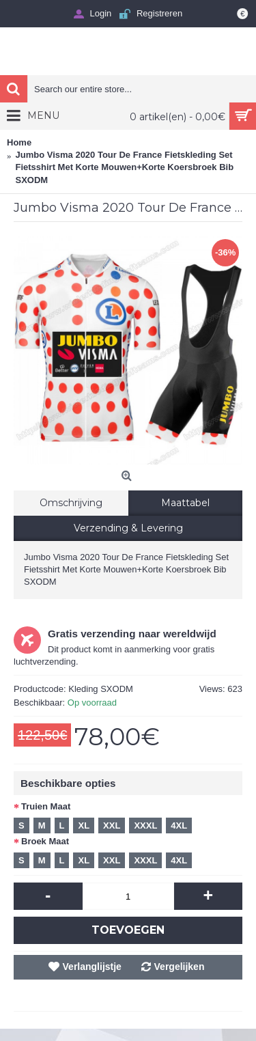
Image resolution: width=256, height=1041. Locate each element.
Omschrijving (71, 503)
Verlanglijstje (92, 966)
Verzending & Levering (128, 528)
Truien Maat (45, 806)
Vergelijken (179, 966)
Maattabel (185, 503)
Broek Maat (45, 841)
